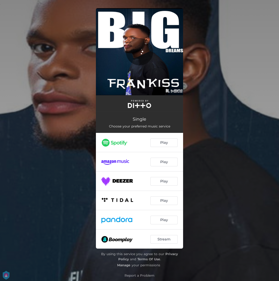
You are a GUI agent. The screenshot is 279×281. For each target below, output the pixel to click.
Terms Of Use (148, 259)
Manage (124, 265)
